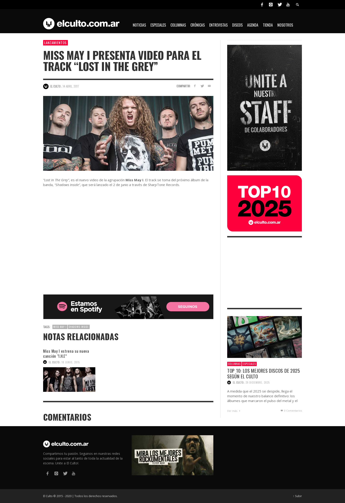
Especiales (249, 364)
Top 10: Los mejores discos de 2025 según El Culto (263, 373)
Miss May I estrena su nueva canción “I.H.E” (66, 353)
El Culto (54, 362)
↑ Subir (297, 496)
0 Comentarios (291, 410)
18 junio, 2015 (71, 362)
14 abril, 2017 (71, 86)
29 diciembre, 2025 (258, 382)
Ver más (234, 410)
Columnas (234, 364)
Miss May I (60, 327)
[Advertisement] (264, 272)
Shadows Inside (79, 327)
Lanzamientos (55, 42)
